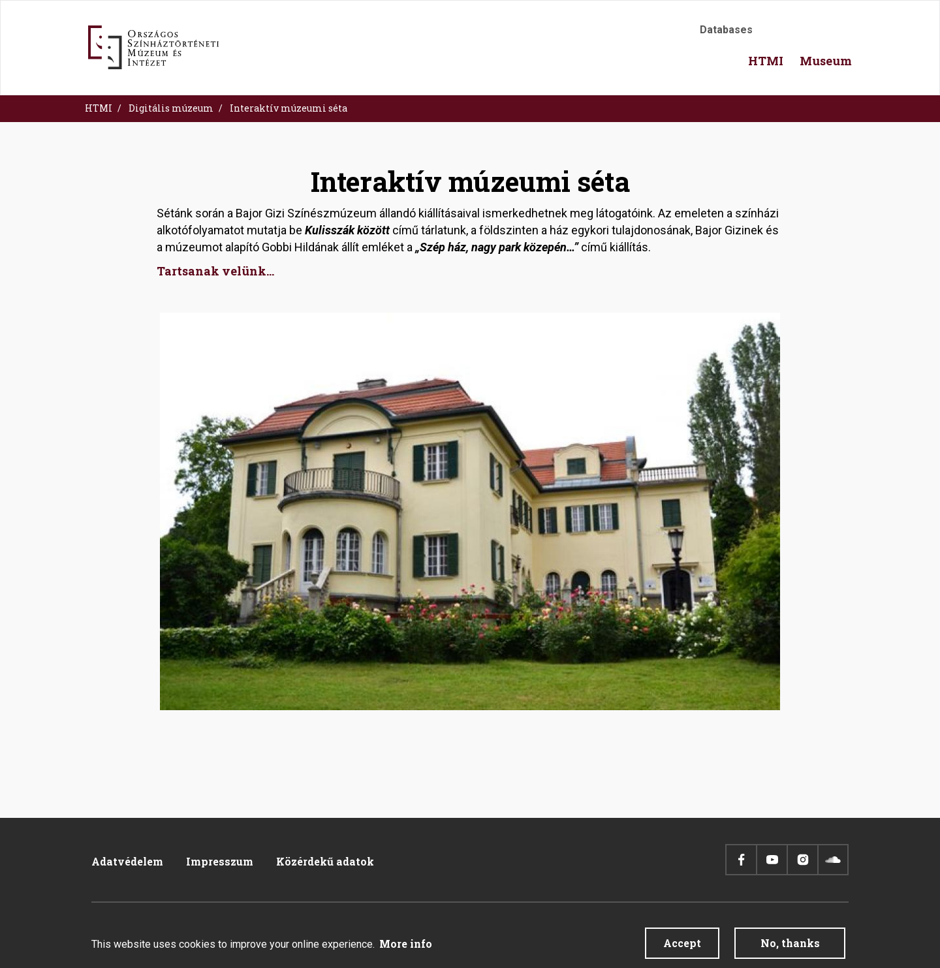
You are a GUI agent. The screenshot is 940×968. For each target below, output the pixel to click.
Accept (682, 945)
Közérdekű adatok (325, 861)
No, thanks (790, 945)
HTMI (98, 108)
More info (405, 946)
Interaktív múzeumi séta (288, 108)
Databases (726, 29)
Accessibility (777, 33)
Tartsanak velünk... (215, 271)
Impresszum (219, 861)
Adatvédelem (127, 861)
